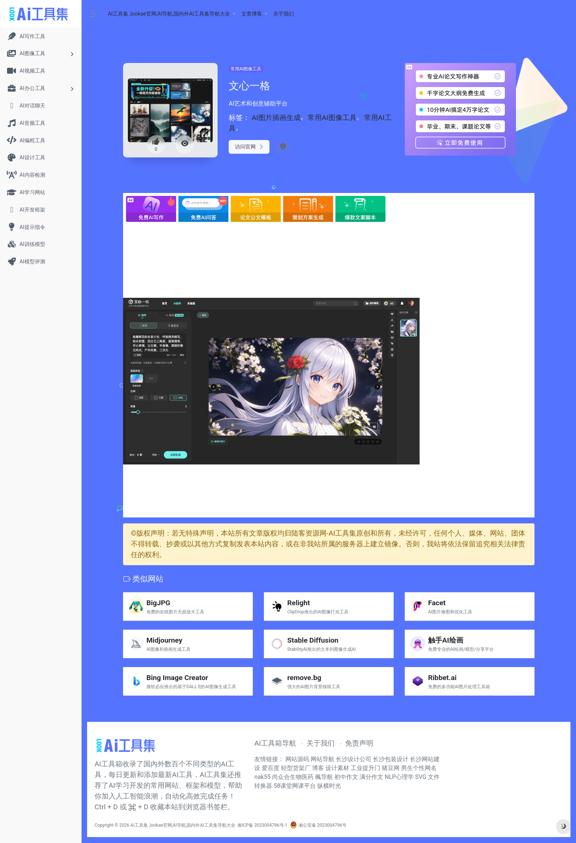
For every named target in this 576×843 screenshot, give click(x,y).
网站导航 (323, 759)
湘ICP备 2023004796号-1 (262, 825)
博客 (318, 768)
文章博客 (251, 14)
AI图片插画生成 (276, 117)
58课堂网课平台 (295, 785)
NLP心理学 (399, 776)
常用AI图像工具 (246, 68)
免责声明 (359, 743)
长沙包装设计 (391, 759)
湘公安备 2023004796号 (318, 825)
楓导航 (324, 776)
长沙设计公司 (354, 759)
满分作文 (371, 776)
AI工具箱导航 (275, 743)
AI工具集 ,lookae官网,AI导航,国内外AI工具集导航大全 (169, 14)
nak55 (262, 776)
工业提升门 (365, 768)
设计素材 (337, 768)
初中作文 (346, 776)
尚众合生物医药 (293, 776)
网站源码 (298, 759)
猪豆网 (391, 768)
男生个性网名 (419, 768)
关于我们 (283, 14)
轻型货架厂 (296, 768)
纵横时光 (329, 785)
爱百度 (270, 768)
